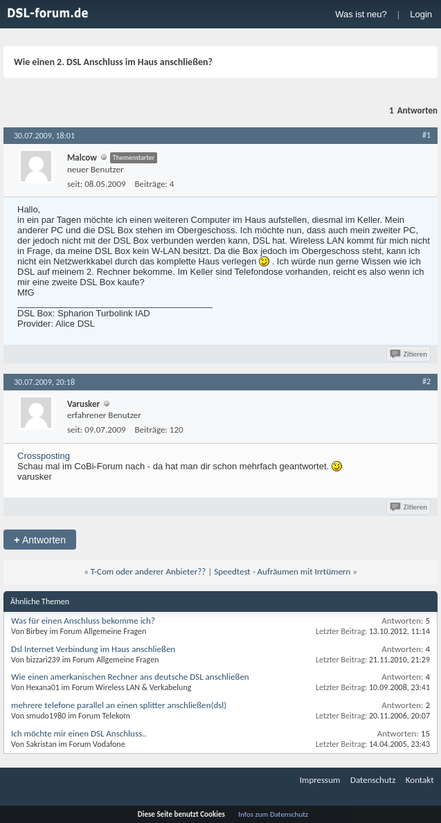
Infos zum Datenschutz (273, 814)
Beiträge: (151, 184)
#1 (426, 135)
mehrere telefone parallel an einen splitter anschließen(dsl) (118, 705)
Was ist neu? (361, 14)
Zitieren (409, 354)
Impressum (320, 780)
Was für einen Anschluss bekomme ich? (83, 620)
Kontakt (420, 780)
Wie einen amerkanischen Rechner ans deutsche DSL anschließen (130, 676)
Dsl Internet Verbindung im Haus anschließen (93, 649)
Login (421, 14)
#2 (426, 381)
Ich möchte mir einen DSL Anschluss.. (79, 733)
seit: (74, 184)
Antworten (40, 539)
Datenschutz (372, 780)
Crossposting (43, 456)
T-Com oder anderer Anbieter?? (148, 571)
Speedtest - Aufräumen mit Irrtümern (282, 571)
